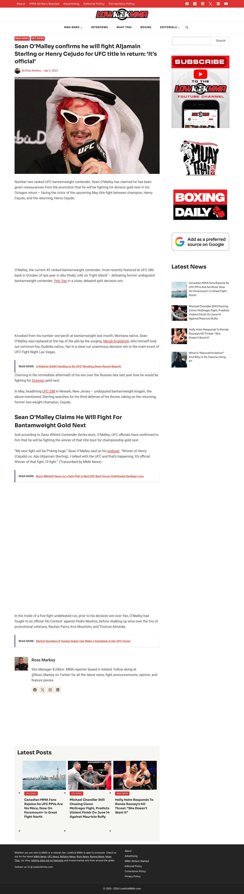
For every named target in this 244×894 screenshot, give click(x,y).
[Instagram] (194, 3)
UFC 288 (48, 391)
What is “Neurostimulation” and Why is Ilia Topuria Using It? (207, 357)
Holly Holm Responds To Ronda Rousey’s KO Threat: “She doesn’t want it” (134, 806)
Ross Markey (33, 71)
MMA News (22, 38)
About (21, 4)
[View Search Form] (187, 27)
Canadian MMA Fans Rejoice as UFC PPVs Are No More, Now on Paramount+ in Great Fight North (43, 808)
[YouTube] (226, 3)
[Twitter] (210, 3)
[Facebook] (187, 3)
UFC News (38, 38)
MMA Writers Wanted (44, 4)
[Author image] (17, 71)
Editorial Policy (94, 4)
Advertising (71, 4)
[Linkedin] (202, 3)
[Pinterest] (218, 3)
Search (221, 40)
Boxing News (97, 856)
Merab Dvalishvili (116, 341)
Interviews (99, 27)
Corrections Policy (122, 4)
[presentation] (44, 775)
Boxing (145, 27)
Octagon (38, 380)
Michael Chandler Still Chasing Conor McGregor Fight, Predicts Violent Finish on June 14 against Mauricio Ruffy (89, 808)
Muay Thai (124, 27)
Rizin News (83, 856)
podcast (113, 451)
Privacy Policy (132, 876)
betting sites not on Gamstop (47, 860)
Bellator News (67, 856)
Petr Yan (60, 280)
